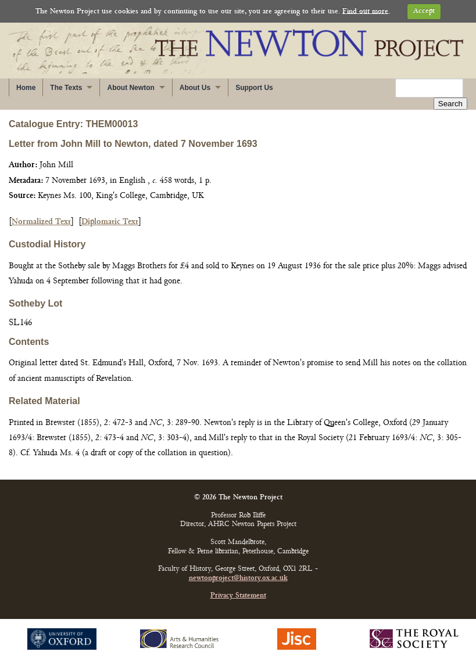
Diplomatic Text (109, 222)
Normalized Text (41, 222)
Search (450, 103)
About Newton (130, 88)
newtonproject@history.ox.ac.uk (238, 578)
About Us (195, 88)
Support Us (254, 88)
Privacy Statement (238, 596)
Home (25, 88)
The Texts (66, 88)
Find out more (365, 11)
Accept (424, 11)
